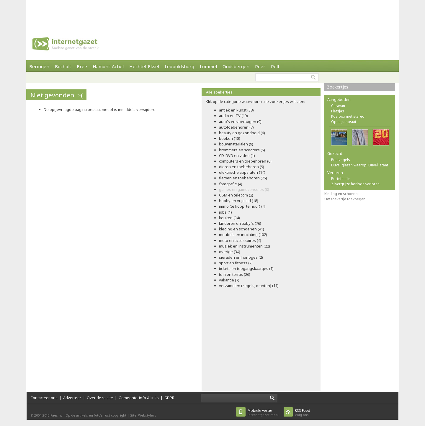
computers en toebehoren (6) (245, 161)
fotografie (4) (230, 183)
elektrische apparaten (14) (242, 172)
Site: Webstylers (143, 415)
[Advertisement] (212, 13)
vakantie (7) (229, 280)
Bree (82, 66)
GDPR (169, 397)
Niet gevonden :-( (56, 95)
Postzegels (340, 159)
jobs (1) (225, 212)
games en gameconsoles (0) (244, 189)
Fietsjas (337, 111)
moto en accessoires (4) (240, 240)
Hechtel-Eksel (144, 66)
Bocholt (63, 66)
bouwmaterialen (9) (236, 144)
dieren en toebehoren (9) (241, 166)
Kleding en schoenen (341, 193)
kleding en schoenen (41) (241, 229)
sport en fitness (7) (236, 263)
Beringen (39, 66)
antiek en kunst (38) (236, 110)
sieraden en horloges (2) (241, 257)
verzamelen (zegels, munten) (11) (249, 285)
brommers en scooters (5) (242, 150)
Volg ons (302, 412)
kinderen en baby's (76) (240, 223)
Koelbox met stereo (347, 116)
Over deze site (100, 397)
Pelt (275, 66)
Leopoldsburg (179, 66)
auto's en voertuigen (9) (240, 121)
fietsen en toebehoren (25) (243, 178)
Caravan (338, 105)
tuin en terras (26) (234, 274)
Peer (260, 66)
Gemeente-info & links (139, 397)
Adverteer (72, 397)
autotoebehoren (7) (236, 127)
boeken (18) (229, 138)
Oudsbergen (236, 66)
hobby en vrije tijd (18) (238, 200)
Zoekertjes (337, 87)
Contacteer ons (44, 397)
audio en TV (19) (233, 115)
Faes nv (56, 415)
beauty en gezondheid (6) (242, 132)
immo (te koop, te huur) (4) (242, 206)
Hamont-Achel (108, 66)
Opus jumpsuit (343, 121)
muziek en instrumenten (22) (244, 246)
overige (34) (229, 251)
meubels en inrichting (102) (243, 234)
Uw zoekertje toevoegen (344, 198)
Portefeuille (340, 178)
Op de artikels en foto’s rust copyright (96, 415)
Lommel (208, 66)
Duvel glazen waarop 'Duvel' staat (359, 165)
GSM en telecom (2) (236, 195)
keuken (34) (229, 217)
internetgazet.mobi (263, 412)
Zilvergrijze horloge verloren (355, 183)
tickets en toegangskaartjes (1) (246, 268)
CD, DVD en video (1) (237, 155)
